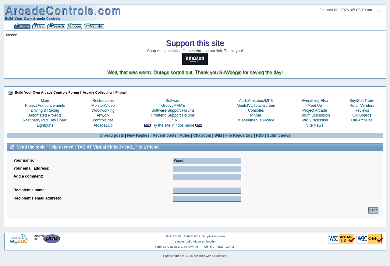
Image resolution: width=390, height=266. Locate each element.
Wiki (218, 135)
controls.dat (103, 120)
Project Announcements (45, 105)
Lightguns (45, 125)
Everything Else (315, 101)
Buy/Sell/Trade (361, 101)
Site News (314, 125)
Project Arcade (314, 110)
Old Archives (362, 120)
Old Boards (361, 115)
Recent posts (164, 135)
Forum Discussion (315, 115)
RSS (260, 135)
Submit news (278, 135)
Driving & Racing (45, 110)
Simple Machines (213, 236)
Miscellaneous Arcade (255, 120)
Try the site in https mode (173, 125)
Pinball (255, 115)
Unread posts (112, 135)
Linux (173, 120)
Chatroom (202, 135)
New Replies (138, 135)
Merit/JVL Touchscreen (256, 105)
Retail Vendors (361, 105)
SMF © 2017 (191, 236)
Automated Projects (45, 115)
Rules (185, 135)
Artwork (103, 115)
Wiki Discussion (314, 120)
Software (172, 101)
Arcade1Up (103, 125)
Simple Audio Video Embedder (195, 241)
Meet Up (314, 105)
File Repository (239, 135)
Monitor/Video (103, 105)
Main (45, 101)
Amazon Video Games (176, 51)
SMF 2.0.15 (173, 236)
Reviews (362, 110)
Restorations (103, 101)
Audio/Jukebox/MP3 (256, 101)
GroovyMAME (173, 105)
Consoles (256, 110)
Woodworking (103, 110)
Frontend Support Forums (173, 115)
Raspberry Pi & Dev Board (45, 120)
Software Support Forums (173, 110)
